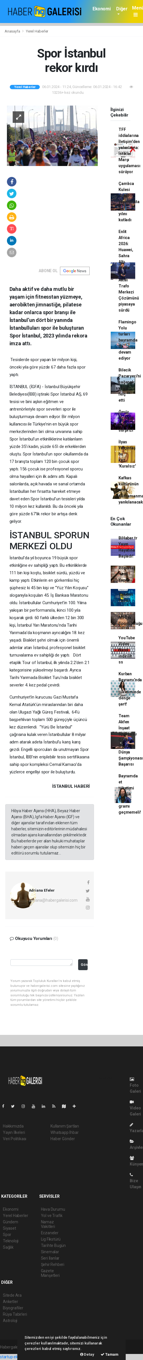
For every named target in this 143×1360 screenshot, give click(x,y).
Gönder (84, 964)
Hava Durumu (53, 1209)
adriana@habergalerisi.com (53, 900)
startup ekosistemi (16, 1357)
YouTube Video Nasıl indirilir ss (126, 650)
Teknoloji (10, 1241)
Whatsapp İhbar (64, 1132)
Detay (87, 1354)
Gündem (10, 1222)
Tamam (109, 1354)
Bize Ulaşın (135, 1181)
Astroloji (10, 1320)
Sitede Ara (12, 1295)
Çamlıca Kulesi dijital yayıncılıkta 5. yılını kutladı (129, 201)
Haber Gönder (62, 1138)
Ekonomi (101, 9)
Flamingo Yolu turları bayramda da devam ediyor (127, 340)
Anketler (10, 1301)
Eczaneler (50, 1233)
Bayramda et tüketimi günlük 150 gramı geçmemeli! (129, 794)
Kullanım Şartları (64, 1126)
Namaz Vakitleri (48, 1224)
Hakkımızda (13, 1126)
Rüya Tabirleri (15, 1314)
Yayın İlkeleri (14, 1132)
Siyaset (9, 1228)
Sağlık (8, 1247)
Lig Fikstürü (51, 1239)
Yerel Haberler (37, 31)
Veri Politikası (14, 1138)
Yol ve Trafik (52, 1215)
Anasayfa (13, 31)
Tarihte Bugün (53, 1245)
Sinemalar (50, 1252)
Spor (7, 1234)
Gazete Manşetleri (50, 1273)
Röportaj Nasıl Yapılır (126, 574)
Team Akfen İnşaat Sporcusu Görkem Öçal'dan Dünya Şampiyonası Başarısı (130, 740)
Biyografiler (13, 1308)
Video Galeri (135, 1108)
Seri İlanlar (50, 1258)
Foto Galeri (135, 1085)
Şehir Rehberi (53, 1264)
